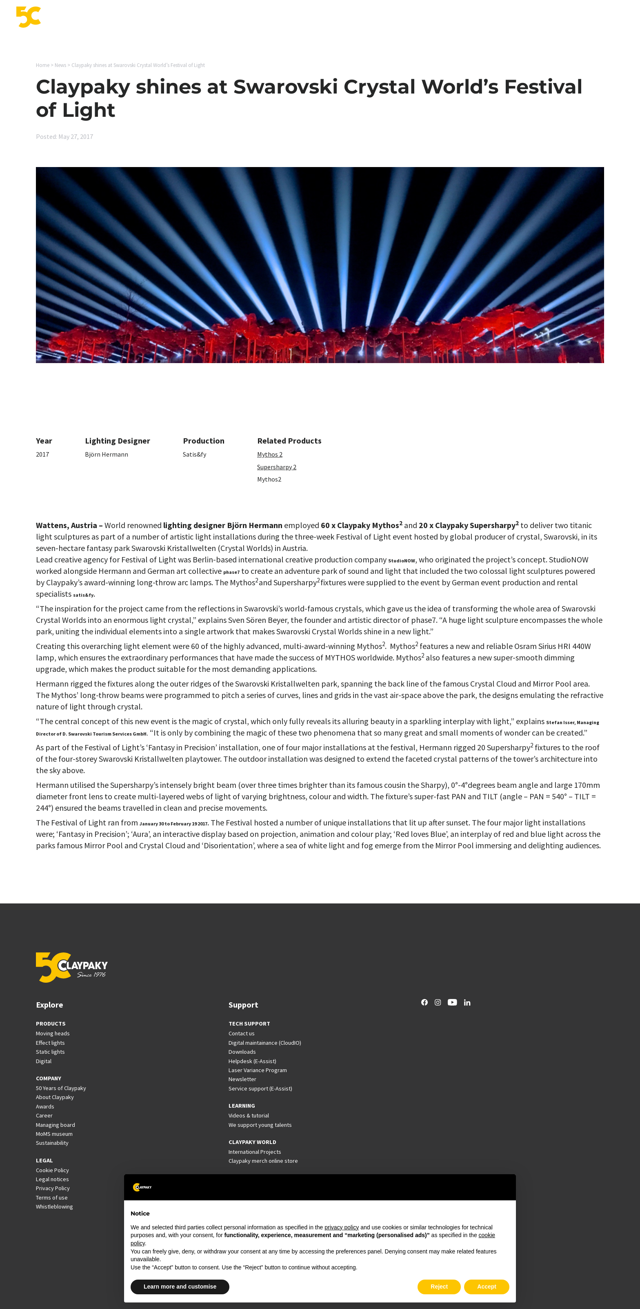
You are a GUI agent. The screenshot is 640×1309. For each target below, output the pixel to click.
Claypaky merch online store (263, 1160)
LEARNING (242, 1105)
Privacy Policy (53, 1188)
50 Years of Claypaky (61, 1088)
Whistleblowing (54, 1206)
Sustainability (52, 1142)
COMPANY (48, 1078)
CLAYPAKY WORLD (252, 1142)
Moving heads (53, 1033)
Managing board (55, 1124)
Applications (340, 18)
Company (581, 18)
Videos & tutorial (249, 1115)
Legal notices (52, 1179)
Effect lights (50, 1042)
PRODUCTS (51, 1023)
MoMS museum (54, 1133)
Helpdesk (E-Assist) (252, 1061)
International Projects (473, 18)
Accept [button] (486, 1286)
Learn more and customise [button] (180, 1286)
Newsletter (242, 1079)
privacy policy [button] (341, 1227)
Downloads (242, 1051)
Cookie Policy (52, 1170)
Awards (45, 1106)
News (522, 18)
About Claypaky (55, 1097)
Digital (43, 1061)
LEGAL (44, 1160)
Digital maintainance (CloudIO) (265, 1042)
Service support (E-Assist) (260, 1088)
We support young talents (260, 1124)
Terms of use (52, 1197)
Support (420, 18)
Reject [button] (439, 1286)
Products (300, 18)
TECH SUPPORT (249, 1023)
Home (42, 65)
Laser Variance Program (258, 1070)
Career (549, 18)
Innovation (383, 18)
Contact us (242, 1033)
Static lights (50, 1051)
